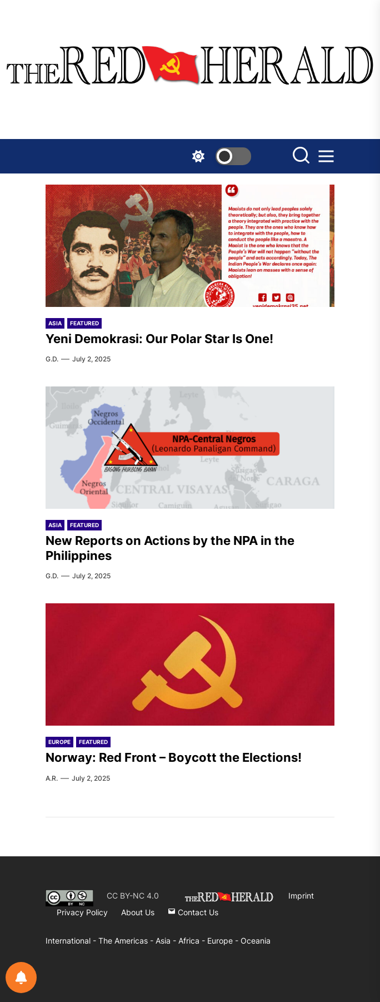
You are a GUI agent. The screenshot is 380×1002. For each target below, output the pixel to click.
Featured (84, 323)
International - (72, 940)
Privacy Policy (82, 912)
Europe (59, 741)
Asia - (167, 940)
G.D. (52, 359)
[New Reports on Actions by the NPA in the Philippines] (190, 447)
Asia (55, 323)
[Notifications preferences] (21, 977)
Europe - (224, 940)
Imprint (301, 895)
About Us (137, 912)
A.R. (52, 778)
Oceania (256, 940)
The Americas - (127, 940)
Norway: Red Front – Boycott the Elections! (174, 757)
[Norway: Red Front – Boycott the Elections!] (190, 664)
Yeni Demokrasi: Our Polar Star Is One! (159, 338)
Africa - (192, 940)
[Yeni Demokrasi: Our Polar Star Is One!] (190, 246)
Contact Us (193, 912)
